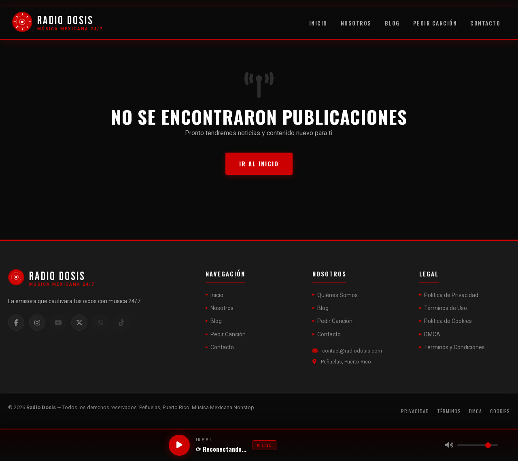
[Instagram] (37, 322)
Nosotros (356, 23)
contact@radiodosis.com (352, 351)
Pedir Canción (435, 23)
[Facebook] (16, 322)
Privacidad (415, 411)
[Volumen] (477, 445)
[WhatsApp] (100, 322)
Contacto (485, 23)
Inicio (318, 23)
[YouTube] (58, 322)
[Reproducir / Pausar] (179, 445)
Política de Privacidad (451, 295)
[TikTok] (121, 322)
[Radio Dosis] (57, 23)
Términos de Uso (445, 308)
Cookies (500, 411)
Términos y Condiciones (454, 347)
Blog (392, 23)
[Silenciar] (449, 445)
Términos (449, 411)
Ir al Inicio (259, 163)
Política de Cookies (448, 321)
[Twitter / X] (79, 322)
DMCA (432, 334)
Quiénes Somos (337, 295)
